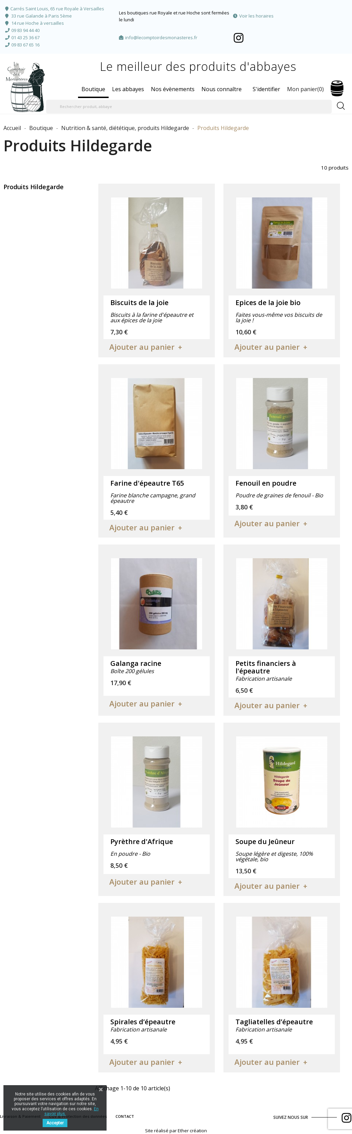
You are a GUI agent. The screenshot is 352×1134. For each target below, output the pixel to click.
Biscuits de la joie (139, 302)
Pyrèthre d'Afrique (141, 841)
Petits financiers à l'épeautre (265, 667)
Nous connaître (221, 89)
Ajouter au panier (142, 347)
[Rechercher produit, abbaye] (189, 107)
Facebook (238, 37)
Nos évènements (173, 89)
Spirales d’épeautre (142, 1021)
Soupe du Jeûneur (265, 841)
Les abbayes (128, 89)
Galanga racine (135, 663)
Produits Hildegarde (33, 187)
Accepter (55, 1123)
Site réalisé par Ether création (176, 1130)
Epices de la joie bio (267, 302)
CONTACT (125, 1116)
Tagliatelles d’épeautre (274, 1021)
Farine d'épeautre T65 (147, 483)
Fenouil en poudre (265, 483)
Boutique (93, 89)
